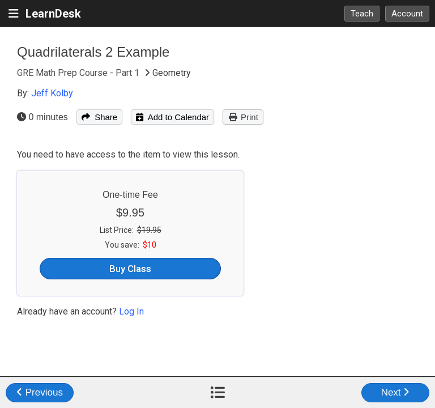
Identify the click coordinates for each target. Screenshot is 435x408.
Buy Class (130, 268)
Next (395, 392)
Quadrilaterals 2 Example (93, 52)
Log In (131, 311)
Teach (362, 13)
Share (99, 117)
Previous (39, 392)
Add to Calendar (172, 117)
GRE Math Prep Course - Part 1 (79, 72)
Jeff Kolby (52, 93)
